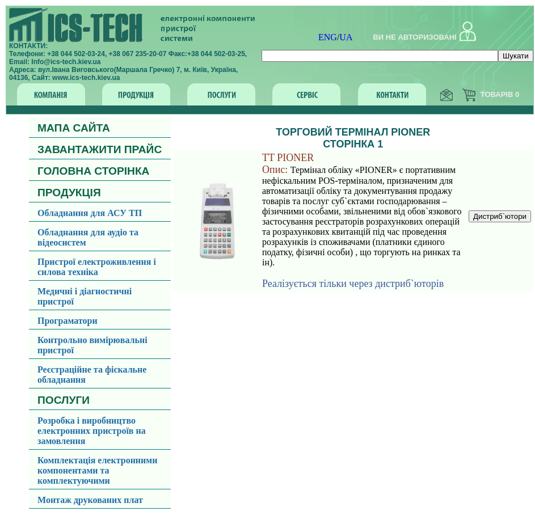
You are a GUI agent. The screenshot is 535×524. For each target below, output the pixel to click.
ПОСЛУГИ (63, 400)
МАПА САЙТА (73, 128)
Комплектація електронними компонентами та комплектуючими (97, 470)
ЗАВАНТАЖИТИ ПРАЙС (99, 149)
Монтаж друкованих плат (90, 500)
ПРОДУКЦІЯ (69, 192)
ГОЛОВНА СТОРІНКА (93, 171)
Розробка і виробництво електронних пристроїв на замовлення (91, 431)
